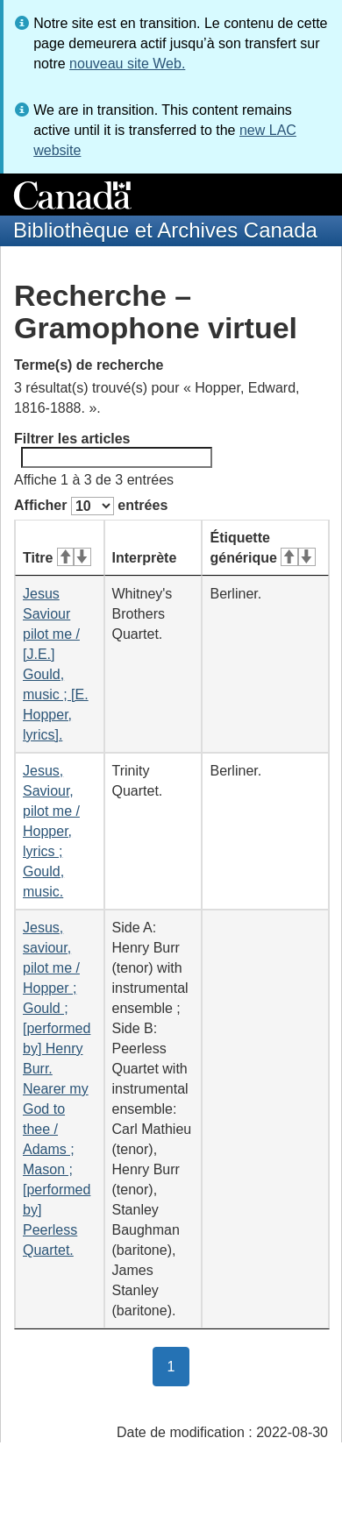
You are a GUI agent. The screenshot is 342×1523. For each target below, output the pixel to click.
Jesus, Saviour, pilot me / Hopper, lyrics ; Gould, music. (51, 831)
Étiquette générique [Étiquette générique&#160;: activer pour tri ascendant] (262, 547)
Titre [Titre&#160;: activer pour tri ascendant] (57, 557)
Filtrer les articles (113, 449)
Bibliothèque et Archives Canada (165, 230)
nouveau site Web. (127, 63)
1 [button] (178, 1365)
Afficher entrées (90, 506)
